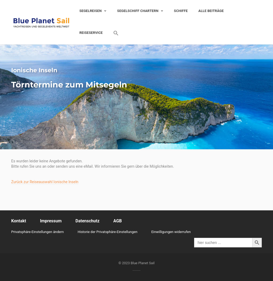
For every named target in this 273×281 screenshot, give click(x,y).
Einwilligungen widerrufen (171, 232)
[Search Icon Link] (113, 33)
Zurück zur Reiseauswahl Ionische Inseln (44, 182)
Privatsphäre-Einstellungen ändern (37, 232)
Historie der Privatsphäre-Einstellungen (107, 232)
